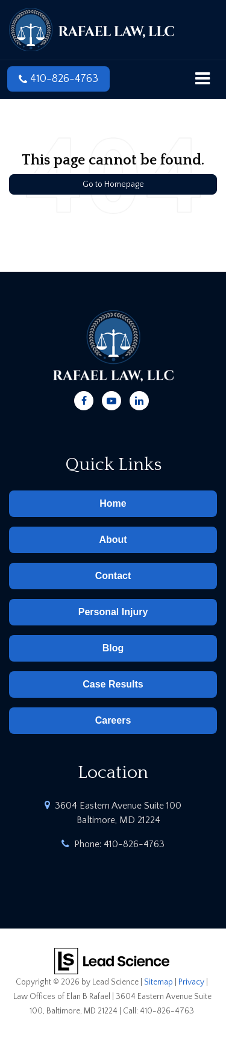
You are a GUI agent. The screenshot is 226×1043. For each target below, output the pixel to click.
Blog (113, 648)
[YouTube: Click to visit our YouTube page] (111, 398)
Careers (113, 720)
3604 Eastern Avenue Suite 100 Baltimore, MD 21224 (118, 812)
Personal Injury (113, 612)
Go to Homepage (113, 184)
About (113, 539)
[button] (58, 79)
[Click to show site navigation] (203, 79)
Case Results (113, 684)
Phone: (119, 844)
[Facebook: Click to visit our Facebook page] (83, 398)
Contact (113, 576)
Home (112, 503)
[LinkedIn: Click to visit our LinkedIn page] (139, 398)
